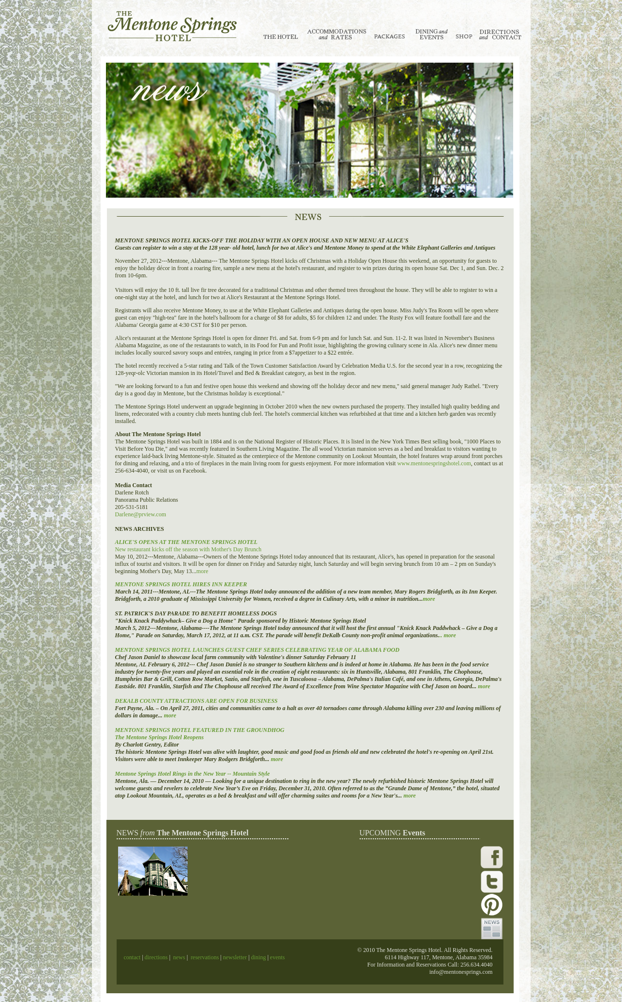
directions (155, 957)
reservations (204, 957)
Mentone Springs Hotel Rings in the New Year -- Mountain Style (192, 773)
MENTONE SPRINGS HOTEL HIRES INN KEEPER (181, 584)
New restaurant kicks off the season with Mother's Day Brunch (188, 549)
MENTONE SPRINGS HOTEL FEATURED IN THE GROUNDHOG (200, 730)
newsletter (235, 957)
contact (133, 957)
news (179, 957)
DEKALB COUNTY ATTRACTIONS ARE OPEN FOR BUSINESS (196, 700)
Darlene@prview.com (140, 514)
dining (257, 957)
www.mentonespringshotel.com (434, 463)
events (277, 957)
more (202, 571)
